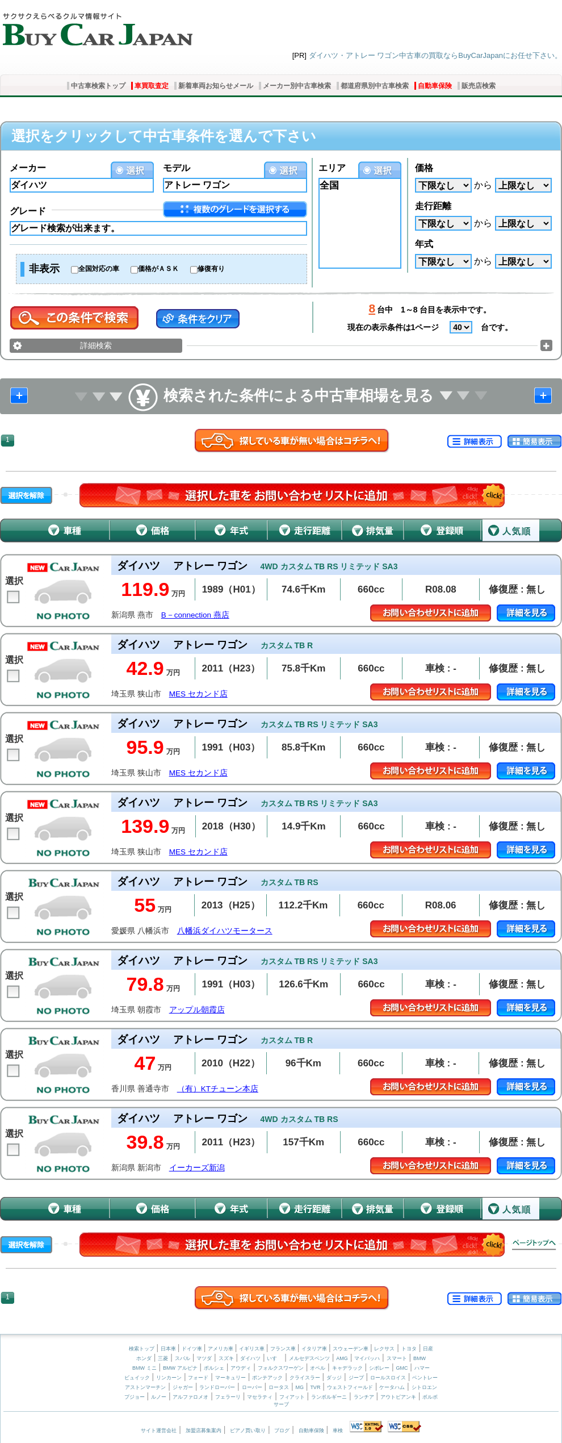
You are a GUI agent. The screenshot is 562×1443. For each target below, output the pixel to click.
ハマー (422, 1368)
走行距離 (433, 206)
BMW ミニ (144, 1368)
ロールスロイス (388, 1378)
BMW (419, 1358)
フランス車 (283, 1349)
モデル (176, 168)
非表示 (44, 268)
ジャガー (183, 1387)
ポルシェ (214, 1368)
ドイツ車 (193, 1349)
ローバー (252, 1387)
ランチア (364, 1397)
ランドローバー (217, 1387)
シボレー (379, 1368)
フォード (198, 1378)
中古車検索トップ (98, 86)
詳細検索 (96, 345)
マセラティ (259, 1397)
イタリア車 (315, 1349)
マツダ (204, 1358)
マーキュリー (230, 1378)
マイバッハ (367, 1358)
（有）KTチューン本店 (217, 1089)
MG (299, 1387)
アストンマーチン (145, 1387)
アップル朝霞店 (197, 1010)
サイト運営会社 (159, 1430)
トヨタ (409, 1349)
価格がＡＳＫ (158, 269)
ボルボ (430, 1397)
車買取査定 (152, 86)
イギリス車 (252, 1349)
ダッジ (334, 1378)
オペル (317, 1368)
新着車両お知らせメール (215, 86)
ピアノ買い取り (248, 1430)
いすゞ (274, 1358)
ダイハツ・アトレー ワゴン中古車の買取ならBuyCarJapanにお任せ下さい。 (435, 55)
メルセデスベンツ (309, 1358)
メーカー (28, 168)
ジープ (356, 1378)
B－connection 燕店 (195, 615)
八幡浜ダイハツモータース (224, 931)
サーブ (281, 1404)
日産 (428, 1349)
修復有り (211, 269)
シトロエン (424, 1387)
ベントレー (425, 1378)
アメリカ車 (221, 1349)
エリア (332, 168)
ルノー (158, 1397)
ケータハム (392, 1387)
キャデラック (347, 1368)
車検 (338, 1430)
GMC (402, 1368)
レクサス (384, 1349)
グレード (28, 211)
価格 (424, 168)
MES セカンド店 (198, 694)
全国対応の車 (98, 269)
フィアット (292, 1397)
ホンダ (144, 1358)
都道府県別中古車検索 (375, 86)
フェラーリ (228, 1397)
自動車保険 (435, 86)
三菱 (163, 1358)
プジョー (134, 1397)
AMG (342, 1358)
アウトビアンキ (398, 1397)
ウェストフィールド (350, 1387)
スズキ (226, 1358)
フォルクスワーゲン (281, 1368)
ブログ (282, 1430)
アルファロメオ (190, 1397)
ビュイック (137, 1378)
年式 (424, 244)
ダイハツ (250, 1358)
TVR (315, 1387)
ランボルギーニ (329, 1397)
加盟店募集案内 (203, 1430)
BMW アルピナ (180, 1368)
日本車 (169, 1349)
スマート (397, 1358)
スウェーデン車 (351, 1349)
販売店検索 (479, 86)
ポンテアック (267, 1378)
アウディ (240, 1368)
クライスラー (305, 1378)
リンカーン (169, 1378)
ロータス (279, 1387)
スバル (182, 1358)
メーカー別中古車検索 (297, 86)
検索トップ (141, 1349)
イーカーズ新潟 (197, 1167)
